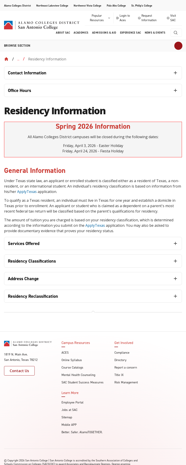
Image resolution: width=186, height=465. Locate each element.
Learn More (70, 393)
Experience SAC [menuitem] (130, 32)
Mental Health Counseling (78, 375)
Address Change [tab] (23, 279)
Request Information (147, 18)
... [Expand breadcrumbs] (18, 59)
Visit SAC (171, 18)
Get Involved (123, 343)
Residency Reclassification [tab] (33, 296)
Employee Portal (72, 402)
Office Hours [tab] (19, 90)
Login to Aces (123, 18)
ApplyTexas (27, 191)
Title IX (119, 375)
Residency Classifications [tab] (32, 261)
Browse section (17, 46)
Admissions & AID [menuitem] (104, 32)
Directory (120, 360)
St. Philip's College (141, 5)
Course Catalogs (72, 367)
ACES (65, 352)
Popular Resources (100, 18)
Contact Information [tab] (27, 73)
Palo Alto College (116, 5)
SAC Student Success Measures (82, 382)
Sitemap (66, 417)
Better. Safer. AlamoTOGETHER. (81, 432)
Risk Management (126, 382)
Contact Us (19, 370)
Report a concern (125, 367)
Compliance (121, 352)
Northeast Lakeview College (52, 5)
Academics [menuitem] (81, 32)
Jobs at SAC (69, 410)
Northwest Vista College (87, 5)
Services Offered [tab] (23, 243)
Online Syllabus (71, 360)
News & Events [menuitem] (155, 32)
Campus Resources (75, 343)
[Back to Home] (6, 59)
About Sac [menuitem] (63, 32)
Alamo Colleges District (17, 5)
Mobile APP (69, 425)
